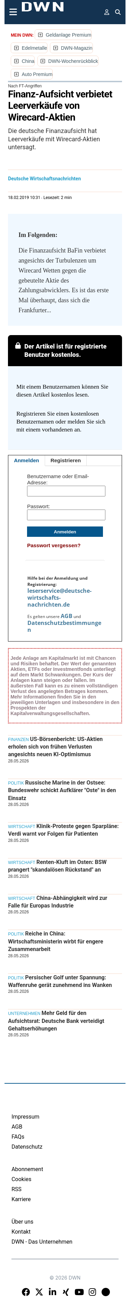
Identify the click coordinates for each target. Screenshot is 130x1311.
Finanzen (18, 739)
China (28, 61)
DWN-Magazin (77, 48)
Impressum (25, 1116)
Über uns (22, 1221)
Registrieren (66, 460)
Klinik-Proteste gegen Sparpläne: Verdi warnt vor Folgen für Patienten (63, 830)
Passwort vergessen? (53, 545)
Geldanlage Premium (69, 35)
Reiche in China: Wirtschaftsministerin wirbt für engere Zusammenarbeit (55, 941)
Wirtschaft (21, 826)
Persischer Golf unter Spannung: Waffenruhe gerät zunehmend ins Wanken (60, 981)
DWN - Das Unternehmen (41, 1241)
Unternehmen (24, 1013)
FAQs (17, 1136)
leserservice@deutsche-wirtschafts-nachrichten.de (59, 597)
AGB (66, 616)
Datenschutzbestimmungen (64, 626)
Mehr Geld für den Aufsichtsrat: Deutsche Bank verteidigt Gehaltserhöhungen (56, 1021)
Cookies (21, 1179)
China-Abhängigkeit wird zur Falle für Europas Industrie (57, 902)
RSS (16, 1189)
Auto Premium (37, 74)
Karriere (21, 1199)
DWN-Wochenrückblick (73, 61)
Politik (16, 783)
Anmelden (26, 460)
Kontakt (21, 1231)
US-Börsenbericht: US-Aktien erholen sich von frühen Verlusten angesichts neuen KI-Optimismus (55, 747)
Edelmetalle (34, 48)
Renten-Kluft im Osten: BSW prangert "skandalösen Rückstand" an (57, 866)
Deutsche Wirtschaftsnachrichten (44, 178)
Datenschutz (26, 1146)
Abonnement (27, 1169)
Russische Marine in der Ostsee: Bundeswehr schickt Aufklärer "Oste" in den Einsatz (62, 790)
